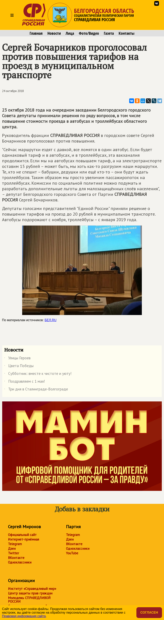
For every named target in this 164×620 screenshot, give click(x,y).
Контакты (126, 33)
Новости (54, 33)
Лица (70, 33)
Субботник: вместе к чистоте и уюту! (38, 374)
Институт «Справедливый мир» (32, 588)
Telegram (15, 544)
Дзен (12, 548)
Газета (109, 33)
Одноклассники (19, 562)
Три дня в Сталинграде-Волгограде (36, 389)
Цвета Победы (19, 366)
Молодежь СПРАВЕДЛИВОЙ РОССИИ (29, 599)
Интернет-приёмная (23, 539)
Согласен (149, 612)
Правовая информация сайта (24, 616)
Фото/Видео (89, 33)
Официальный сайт (22, 535)
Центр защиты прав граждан (30, 593)
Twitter (13, 553)
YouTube (72, 553)
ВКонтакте (16, 558)
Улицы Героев (17, 358)
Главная (36, 33)
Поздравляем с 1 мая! (24, 382)
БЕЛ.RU (50, 320)
